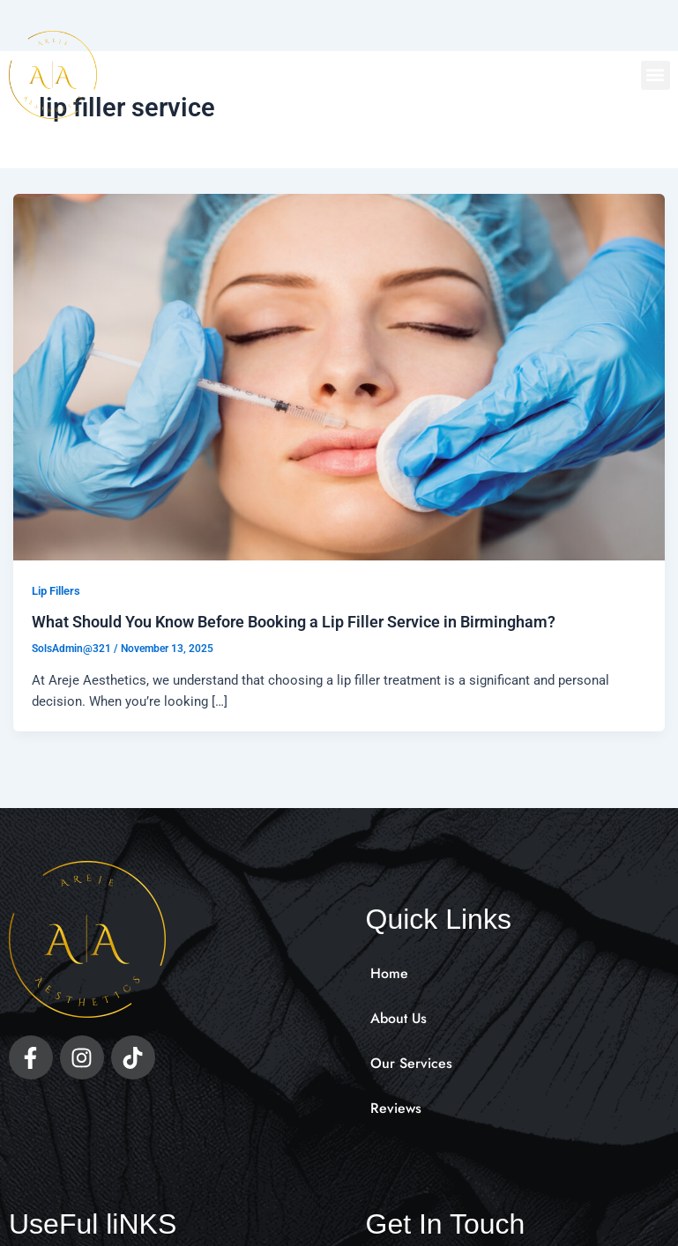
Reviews (395, 1108)
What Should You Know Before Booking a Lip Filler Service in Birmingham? (293, 621)
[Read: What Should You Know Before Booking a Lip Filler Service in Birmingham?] (339, 376)
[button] (655, 75)
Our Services (411, 1063)
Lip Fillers (56, 590)
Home (389, 973)
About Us (399, 1018)
